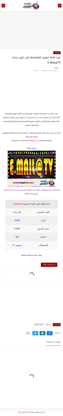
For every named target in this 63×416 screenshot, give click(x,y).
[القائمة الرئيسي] (59, 5)
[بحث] (3, 5)
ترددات (57, 52)
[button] (50, 333)
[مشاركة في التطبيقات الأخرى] (28, 333)
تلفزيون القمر (22, 412)
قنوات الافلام (38, 324)
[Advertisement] (31, 30)
